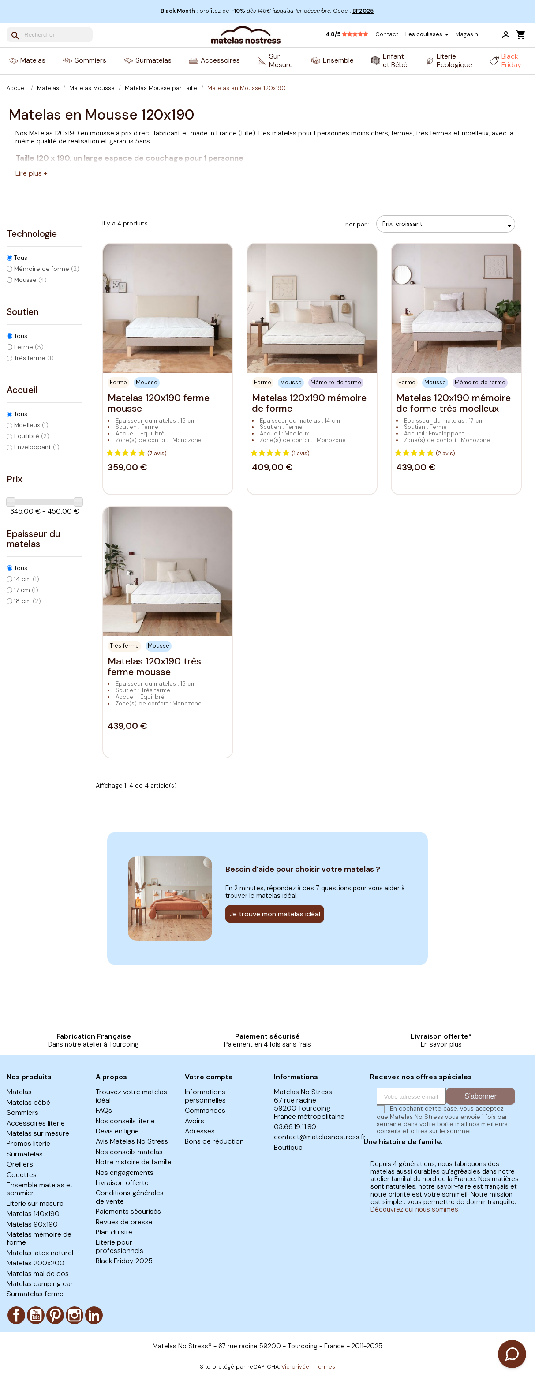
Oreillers (20, 1164)
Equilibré (31, 436)
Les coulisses (424, 34)
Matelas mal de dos (38, 1273)
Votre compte (209, 1076)
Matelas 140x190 (33, 1213)
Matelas (19, 1091)
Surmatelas (25, 1154)
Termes (325, 1366)
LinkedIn (94, 1315)
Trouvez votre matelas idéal (131, 1095)
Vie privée (295, 1366)
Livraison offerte (122, 1182)
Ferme (29, 347)
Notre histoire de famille (134, 1162)
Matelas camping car (40, 1283)
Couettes (22, 1174)
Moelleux (31, 425)
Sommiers (22, 1112)
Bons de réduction (214, 1141)
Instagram (74, 1315)
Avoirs (194, 1121)
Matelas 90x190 (32, 1224)
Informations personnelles (205, 1095)
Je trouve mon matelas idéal (274, 914)
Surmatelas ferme (35, 1293)
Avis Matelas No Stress (132, 1141)
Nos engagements (124, 1172)
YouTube (36, 1315)
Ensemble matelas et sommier (40, 1188)
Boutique (288, 1147)
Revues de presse (124, 1222)
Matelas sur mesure (38, 1133)
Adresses (200, 1131)
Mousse (30, 280)
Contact (386, 34)
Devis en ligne (117, 1131)
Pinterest (55, 1315)
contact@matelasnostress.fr (320, 1136)
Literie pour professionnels (119, 1246)
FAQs (104, 1110)
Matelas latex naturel (40, 1252)
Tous (20, 257)
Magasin (466, 34)
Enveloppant (37, 447)
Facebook (16, 1315)
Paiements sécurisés (128, 1211)
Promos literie (28, 1143)
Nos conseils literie (125, 1121)
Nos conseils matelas (129, 1151)
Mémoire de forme (46, 269)
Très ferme (34, 358)
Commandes (205, 1110)
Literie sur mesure (35, 1203)
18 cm (27, 601)
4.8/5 (346, 34)
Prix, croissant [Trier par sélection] (448, 226)
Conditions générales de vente (130, 1196)
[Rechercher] (50, 34)
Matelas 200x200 (35, 1263)
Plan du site (114, 1232)
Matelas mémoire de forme (39, 1238)
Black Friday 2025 (124, 1260)
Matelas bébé (28, 1102)
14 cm (26, 579)
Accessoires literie (36, 1123)
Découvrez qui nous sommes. (415, 1209)
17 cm (26, 590)
